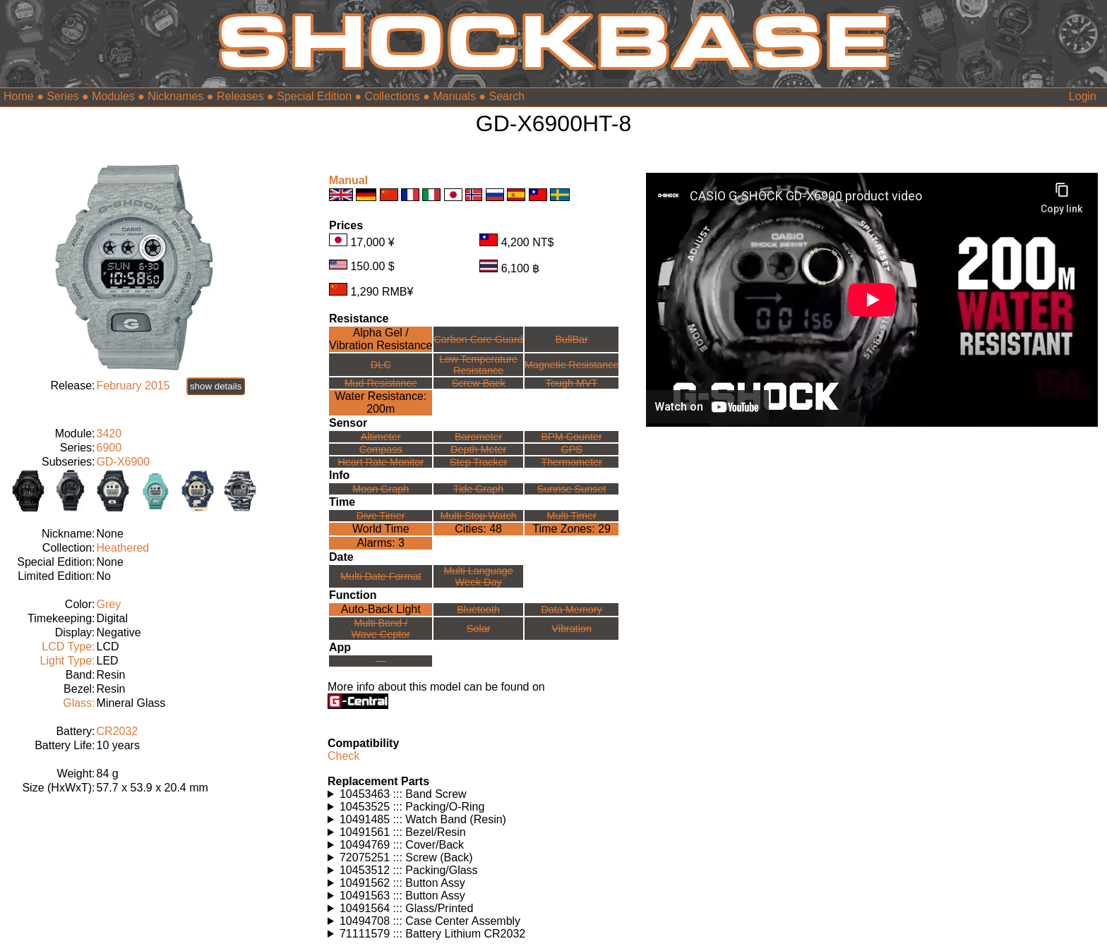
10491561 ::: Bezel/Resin (403, 832)
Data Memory (571, 609)
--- (380, 661)
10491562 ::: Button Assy (402, 883)
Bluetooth (478, 609)
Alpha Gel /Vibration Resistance (380, 339)
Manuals (454, 96)
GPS (571, 449)
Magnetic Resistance (572, 364)
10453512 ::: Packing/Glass (409, 870)
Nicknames (175, 96)
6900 (109, 448)
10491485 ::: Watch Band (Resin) (423, 819)
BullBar (571, 339)
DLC (381, 364)
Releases (240, 96)
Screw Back (478, 383)
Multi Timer (571, 515)
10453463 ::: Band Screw (403, 794)
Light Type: (67, 661)
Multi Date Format (380, 576)
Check (343, 756)
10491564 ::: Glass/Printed (406, 908)
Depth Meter (478, 449)
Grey (109, 604)
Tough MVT (572, 383)
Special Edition (314, 96)
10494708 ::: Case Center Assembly (430, 921)
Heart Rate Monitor (380, 462)
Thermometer (571, 462)
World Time (380, 529)
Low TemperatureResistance (478, 364)
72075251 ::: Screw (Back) (406, 857)
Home (19, 96)
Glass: (79, 703)
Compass (380, 449)
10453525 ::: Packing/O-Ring (412, 807)
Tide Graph (478, 489)
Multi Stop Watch (479, 515)
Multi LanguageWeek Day (478, 576)
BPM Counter (571, 436)
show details (215, 386)
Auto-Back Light (381, 609)
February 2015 (133, 386)
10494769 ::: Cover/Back (402, 845)
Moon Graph (380, 489)
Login (1082, 96)
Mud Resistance (381, 383)
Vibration (571, 628)
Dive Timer (381, 515)
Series (62, 96)
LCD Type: (68, 647)
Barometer (478, 436)
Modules (113, 96)
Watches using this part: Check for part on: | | (481, 794)
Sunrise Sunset (571, 489)
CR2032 (117, 731)
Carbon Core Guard (477, 339)
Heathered (123, 548)
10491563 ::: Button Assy (402, 896)
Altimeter (381, 436)
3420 (109, 433)
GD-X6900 (123, 462)
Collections (392, 96)
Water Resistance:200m (380, 402)
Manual (348, 180)
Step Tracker (479, 462)
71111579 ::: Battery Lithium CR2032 (432, 934)
